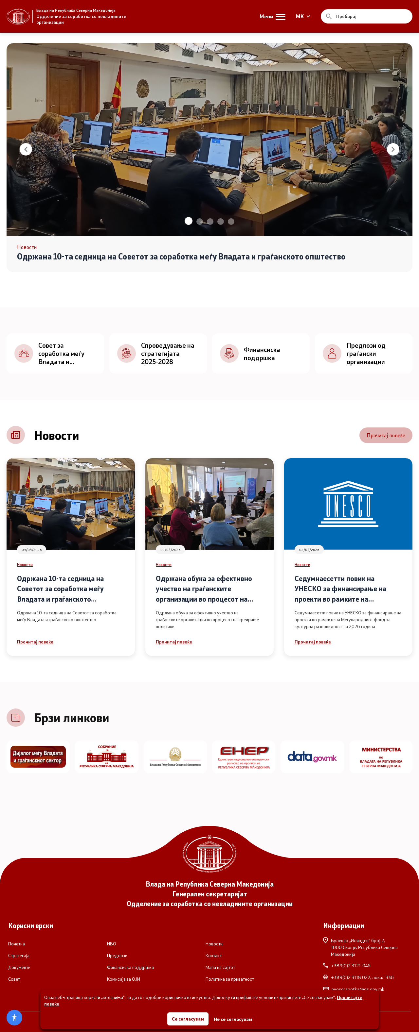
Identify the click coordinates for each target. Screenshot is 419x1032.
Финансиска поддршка (130, 967)
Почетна (16, 944)
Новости (25, 564)
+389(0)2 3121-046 (347, 966)
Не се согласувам (233, 1019)
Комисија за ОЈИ (123, 979)
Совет (14, 979)
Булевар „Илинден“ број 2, (367, 947)
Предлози (117, 955)
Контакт (214, 955)
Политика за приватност (230, 979)
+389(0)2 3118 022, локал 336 (358, 977)
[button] (188, 221)
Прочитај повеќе (386, 435)
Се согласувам (188, 1019)
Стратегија (18, 955)
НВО (111, 944)
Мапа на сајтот (220, 967)
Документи (19, 967)
